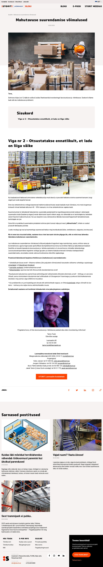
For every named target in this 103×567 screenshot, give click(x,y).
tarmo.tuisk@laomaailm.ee (51, 345)
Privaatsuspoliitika (41, 542)
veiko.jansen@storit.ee (62, 361)
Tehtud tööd (76, 560)
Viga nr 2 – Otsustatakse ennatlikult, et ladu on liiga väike (44, 119)
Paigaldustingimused (42, 548)
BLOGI (64, 6)
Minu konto (38, 545)
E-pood (77, 6)
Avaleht (10, 14)
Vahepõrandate (14, 270)
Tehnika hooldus (8, 545)
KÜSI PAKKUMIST (81, 555)
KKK (4, 548)
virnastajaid (12, 265)
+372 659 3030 (30, 563)
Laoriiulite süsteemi (16, 267)
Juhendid (25, 2)
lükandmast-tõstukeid (26, 265)
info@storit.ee (16, 563)
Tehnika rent (7, 542)
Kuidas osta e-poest (25, 542)
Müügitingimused (24, 545)
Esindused (11, 2)
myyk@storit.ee (68, 356)
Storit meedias (93, 6)
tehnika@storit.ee (69, 366)
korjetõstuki (71, 283)
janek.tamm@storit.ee (69, 368)
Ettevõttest (18, 2)
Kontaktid (4, 2)
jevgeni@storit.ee (64, 363)
